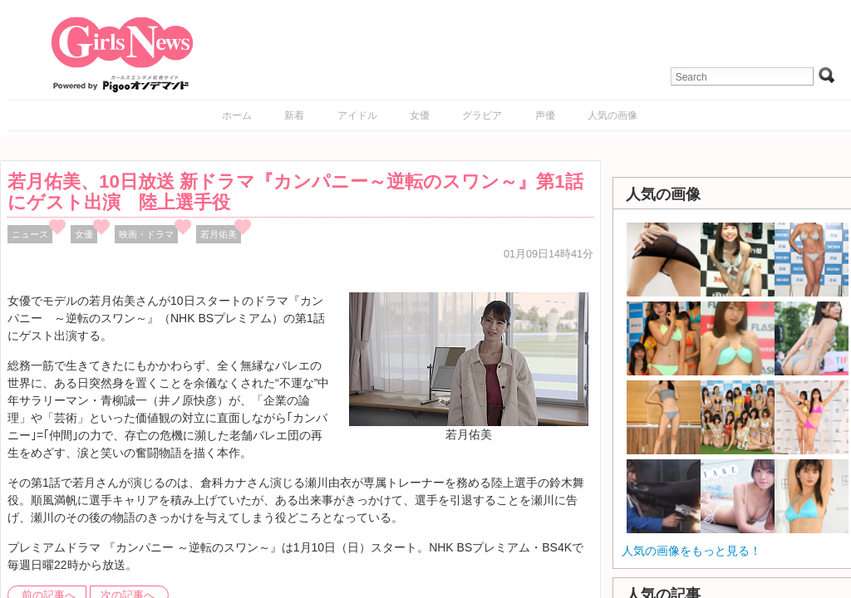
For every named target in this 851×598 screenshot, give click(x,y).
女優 (420, 115)
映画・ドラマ (146, 234)
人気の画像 (612, 115)
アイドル (357, 115)
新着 (294, 115)
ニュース (30, 234)
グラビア (482, 115)
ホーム (237, 115)
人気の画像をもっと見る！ (691, 550)
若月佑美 (218, 234)
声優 (545, 115)
